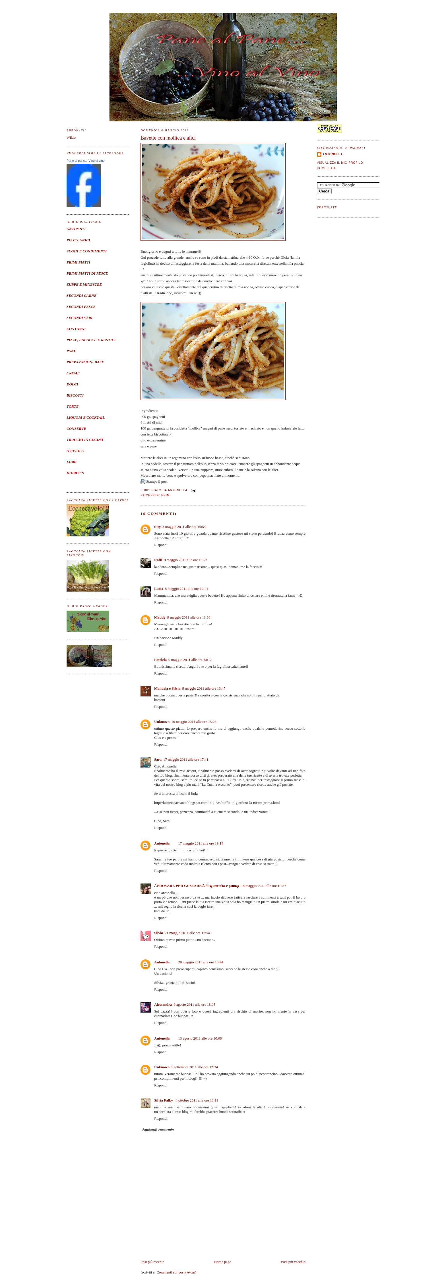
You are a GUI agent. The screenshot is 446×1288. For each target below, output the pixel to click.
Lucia (158, 588)
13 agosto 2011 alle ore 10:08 (200, 1038)
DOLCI (72, 384)
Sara (158, 759)
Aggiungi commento (158, 1129)
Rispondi (161, 545)
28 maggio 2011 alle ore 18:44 (200, 962)
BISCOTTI (75, 395)
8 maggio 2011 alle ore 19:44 (186, 588)
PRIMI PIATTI (78, 262)
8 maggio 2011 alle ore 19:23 (185, 560)
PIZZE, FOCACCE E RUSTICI (91, 340)
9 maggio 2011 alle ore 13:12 (190, 660)
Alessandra (163, 1004)
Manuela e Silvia (167, 688)
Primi (166, 495)
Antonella (162, 843)
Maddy (160, 617)
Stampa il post (156, 481)
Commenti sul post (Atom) (176, 1272)
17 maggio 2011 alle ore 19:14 (200, 843)
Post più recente (152, 1262)
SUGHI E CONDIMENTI (87, 251)
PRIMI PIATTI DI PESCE (87, 273)
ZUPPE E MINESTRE (84, 284)
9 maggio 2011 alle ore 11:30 (188, 617)
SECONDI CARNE (81, 295)
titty (157, 526)
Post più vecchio (293, 1262)
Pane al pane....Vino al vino (86, 160)
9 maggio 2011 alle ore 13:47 (203, 688)
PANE (71, 351)
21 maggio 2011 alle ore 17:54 (187, 933)
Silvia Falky (164, 1100)
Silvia (158, 933)
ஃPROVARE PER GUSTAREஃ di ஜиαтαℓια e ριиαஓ (196, 885)
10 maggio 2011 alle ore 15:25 (193, 721)
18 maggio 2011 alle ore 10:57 (263, 885)
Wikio (71, 137)
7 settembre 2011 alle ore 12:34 (194, 1067)
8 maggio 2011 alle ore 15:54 (184, 526)
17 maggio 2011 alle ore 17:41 (185, 759)
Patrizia (160, 660)
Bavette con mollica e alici (168, 138)
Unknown (162, 721)
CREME (73, 373)
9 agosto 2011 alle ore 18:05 (194, 1004)
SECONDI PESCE (81, 306)
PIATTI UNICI (78, 240)
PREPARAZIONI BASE (85, 362)
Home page (222, 1262)
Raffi (158, 560)
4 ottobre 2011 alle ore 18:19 (196, 1100)
